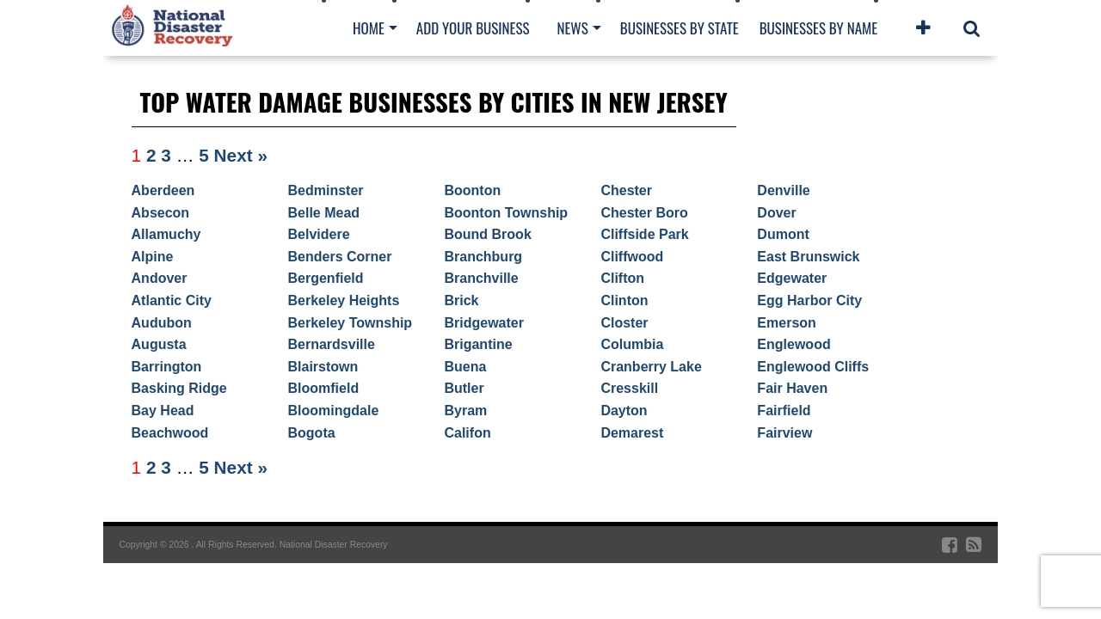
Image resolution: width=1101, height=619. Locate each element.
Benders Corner (340, 256)
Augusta (159, 344)
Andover (160, 278)
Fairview (784, 433)
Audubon (162, 323)
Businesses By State (679, 28)
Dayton (623, 410)
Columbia (631, 344)
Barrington (167, 366)
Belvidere (319, 234)
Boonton (472, 190)
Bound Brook (487, 234)
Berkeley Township (350, 323)
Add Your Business (473, 28)
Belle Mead (324, 212)
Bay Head (163, 410)
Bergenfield (326, 278)
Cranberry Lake (650, 366)
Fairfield (783, 410)
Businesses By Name (818, 28)
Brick (461, 300)
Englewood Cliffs (813, 366)
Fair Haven (792, 388)
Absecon (161, 212)
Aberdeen (163, 190)
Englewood (793, 344)
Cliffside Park (644, 234)
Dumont (783, 234)
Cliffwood (631, 256)
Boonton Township (506, 212)
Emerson (786, 323)
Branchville (481, 278)
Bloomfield (324, 388)
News (572, 28)
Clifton (622, 278)
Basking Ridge (179, 388)
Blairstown (323, 366)
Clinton (624, 300)
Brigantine (478, 344)
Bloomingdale (333, 410)
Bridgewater (483, 323)
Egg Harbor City (809, 300)
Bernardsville (331, 344)
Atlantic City (172, 300)
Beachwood (170, 433)
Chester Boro (643, 212)
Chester (626, 190)
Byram (465, 410)
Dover (776, 212)
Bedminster (326, 190)
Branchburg (483, 256)
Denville (783, 190)
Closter (624, 323)
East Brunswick (808, 256)
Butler (463, 388)
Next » (241, 155)
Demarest (631, 433)
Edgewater (792, 278)
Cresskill (629, 388)
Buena (465, 366)
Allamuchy (166, 234)
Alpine (153, 256)
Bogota (311, 433)
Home (368, 28)
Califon (467, 433)
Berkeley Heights (344, 300)
